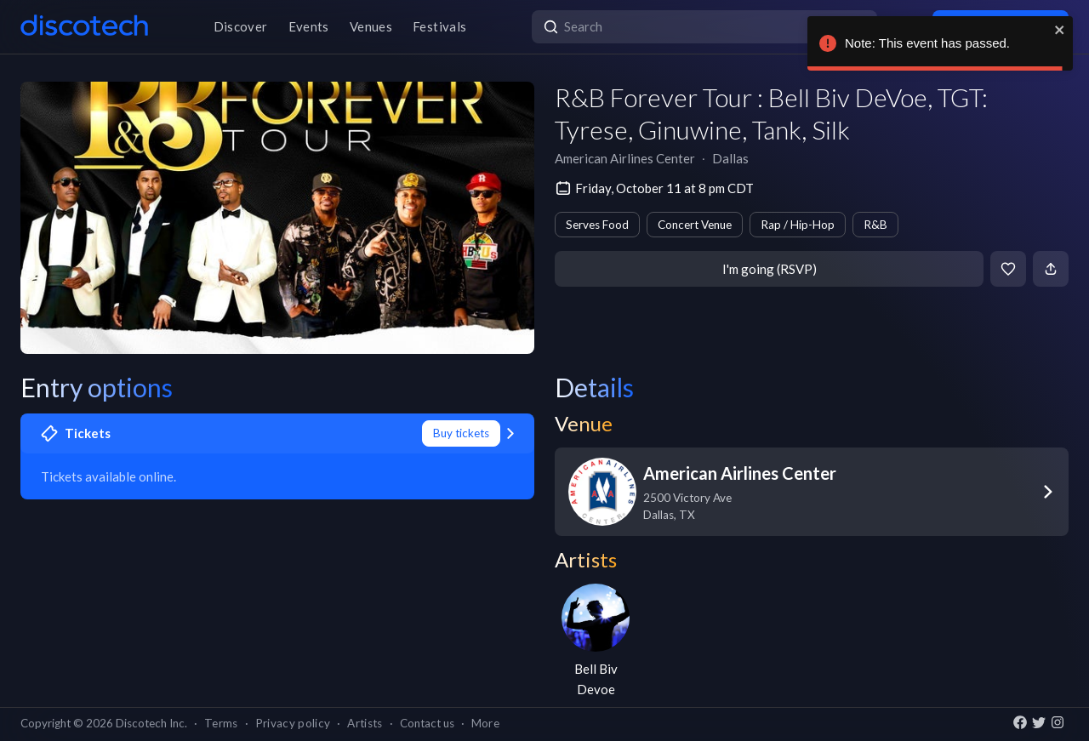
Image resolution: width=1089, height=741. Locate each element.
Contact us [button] (427, 723)
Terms (221, 723)
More (485, 723)
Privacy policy (293, 723)
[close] (1060, 30)
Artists (364, 723)
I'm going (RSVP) (769, 268)
